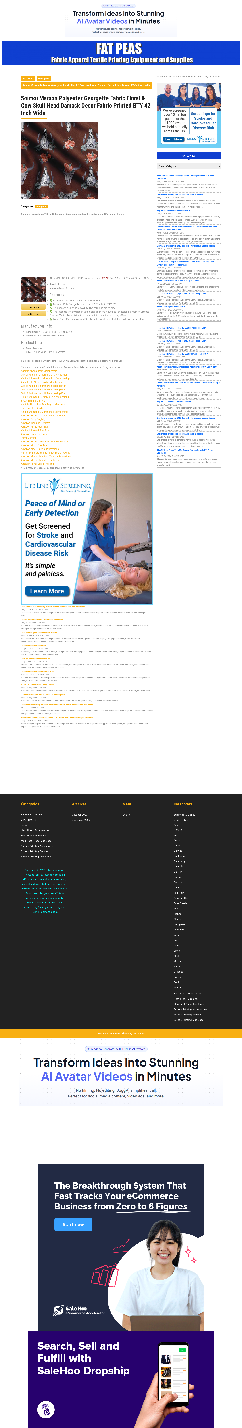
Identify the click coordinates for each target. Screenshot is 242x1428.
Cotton (178, 882)
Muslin (178, 961)
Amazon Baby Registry (33, 419)
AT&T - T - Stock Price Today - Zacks (37, 685)
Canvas (178, 850)
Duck (177, 887)
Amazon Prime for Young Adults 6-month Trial (46, 415)
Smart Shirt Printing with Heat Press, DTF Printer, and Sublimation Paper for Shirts (57, 717)
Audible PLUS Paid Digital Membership (42, 382)
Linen (177, 950)
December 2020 (81, 820)
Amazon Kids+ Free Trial (34, 445)
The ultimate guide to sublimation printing (39, 633)
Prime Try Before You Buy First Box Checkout (45, 452)
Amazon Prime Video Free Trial (37, 463)
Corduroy (179, 877)
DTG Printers (28, 819)
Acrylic (178, 829)
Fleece (178, 919)
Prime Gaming (29, 437)
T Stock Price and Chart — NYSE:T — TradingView (43, 694)
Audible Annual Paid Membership (39, 371)
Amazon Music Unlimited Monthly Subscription (46, 456)
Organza (178, 971)
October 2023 (80, 814)
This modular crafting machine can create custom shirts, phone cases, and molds (57, 704)
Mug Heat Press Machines (36, 840)
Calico (177, 845)
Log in (126, 814)
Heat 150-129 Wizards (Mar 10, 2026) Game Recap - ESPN (182, 354)
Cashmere (180, 856)
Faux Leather (181, 898)
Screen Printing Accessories (37, 846)
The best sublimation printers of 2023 (37, 672)
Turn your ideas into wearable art (35, 659)
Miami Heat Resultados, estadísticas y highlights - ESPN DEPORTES (187, 367)
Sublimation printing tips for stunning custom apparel (180, 195)
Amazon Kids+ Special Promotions (40, 449)
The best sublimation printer (33, 646)
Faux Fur (179, 892)
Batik (177, 835)
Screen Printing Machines (36, 856)
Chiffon (178, 871)
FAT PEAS (28, 78)
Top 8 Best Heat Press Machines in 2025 (174, 211)
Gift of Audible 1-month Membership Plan (43, 393)
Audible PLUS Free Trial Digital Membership (44, 404)
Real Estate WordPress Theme (113, 1033)
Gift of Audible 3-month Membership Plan (43, 385)
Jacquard (179, 929)
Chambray (179, 861)
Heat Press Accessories (35, 830)
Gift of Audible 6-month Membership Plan (43, 389)
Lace (176, 945)
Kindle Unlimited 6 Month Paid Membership (44, 411)
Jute (176, 935)
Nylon (177, 966)
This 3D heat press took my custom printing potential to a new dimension (53, 607)
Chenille (178, 866)
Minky (177, 956)
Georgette (43, 78)
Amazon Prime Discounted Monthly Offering (45, 441)
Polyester (179, 977)
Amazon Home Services (34, 434)
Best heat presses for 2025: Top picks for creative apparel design (186, 246)
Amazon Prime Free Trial (34, 426)
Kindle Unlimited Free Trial (35, 430)
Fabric (24, 825)
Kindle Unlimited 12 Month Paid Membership (45, 397)
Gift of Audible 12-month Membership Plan (44, 374)
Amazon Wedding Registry (35, 423)
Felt (176, 908)
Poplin (177, 982)
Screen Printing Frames (34, 851)
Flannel (178, 914)
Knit (176, 940)
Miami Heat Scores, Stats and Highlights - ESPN (178, 281)
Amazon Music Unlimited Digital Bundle (42, 460)
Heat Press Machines (33, 835)
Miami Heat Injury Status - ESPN (171, 307)
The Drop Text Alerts (32, 408)
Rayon (177, 987)
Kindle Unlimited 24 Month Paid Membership (45, 378)
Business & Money (31, 814)
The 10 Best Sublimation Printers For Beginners (42, 620)
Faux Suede (180, 903)
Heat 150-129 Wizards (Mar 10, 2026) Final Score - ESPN (182, 328)
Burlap (177, 840)
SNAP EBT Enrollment (33, 400)
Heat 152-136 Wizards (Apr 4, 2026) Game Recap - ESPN (182, 294)
